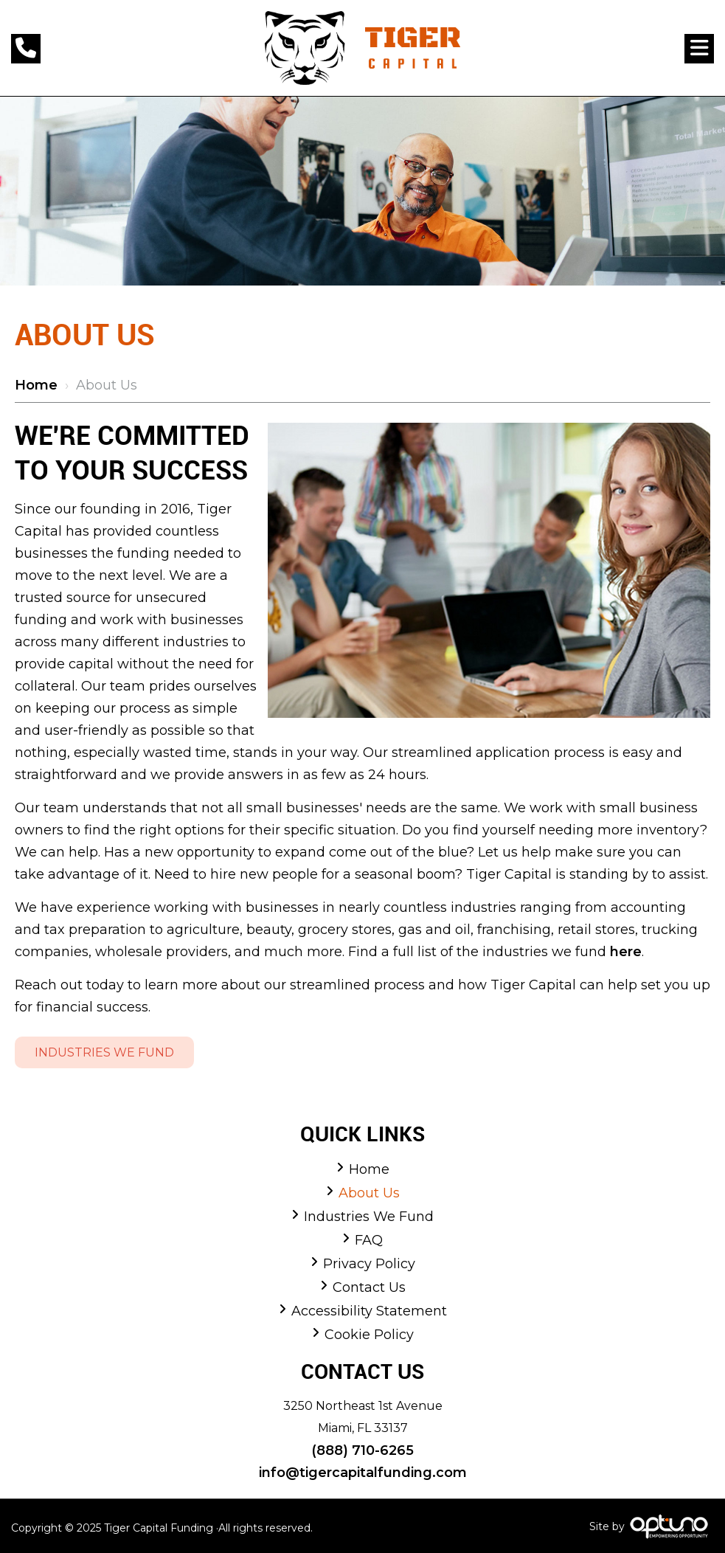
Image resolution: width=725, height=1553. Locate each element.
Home (36, 385)
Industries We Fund (104, 1052)
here (626, 952)
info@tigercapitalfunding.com (363, 1472)
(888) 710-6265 (362, 1450)
